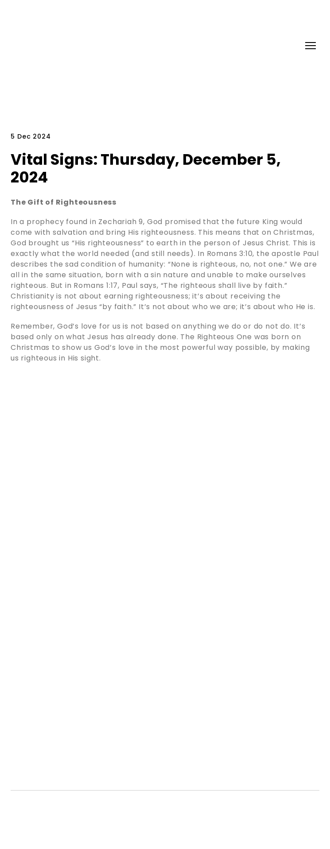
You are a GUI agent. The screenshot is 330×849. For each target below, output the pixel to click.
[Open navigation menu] (310, 45)
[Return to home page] (46, 45)
